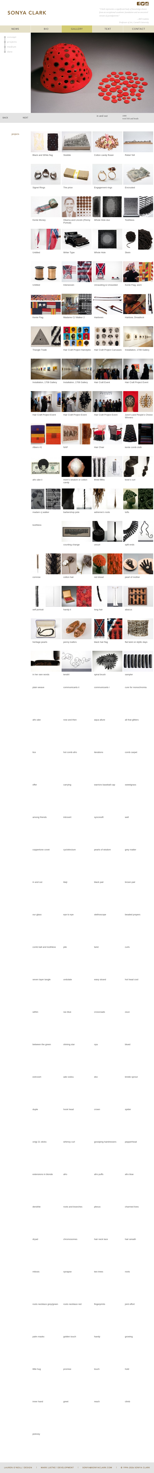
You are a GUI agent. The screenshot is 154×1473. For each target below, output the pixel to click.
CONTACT (138, 29)
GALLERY (77, 29)
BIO (46, 29)
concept (11, 37)
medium (11, 46)
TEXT (108, 29)
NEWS (15, 29)
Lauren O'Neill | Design (18, 1468)
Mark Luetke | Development (57, 1468)
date (9, 51)
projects (12, 41)
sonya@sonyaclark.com (97, 1468)
